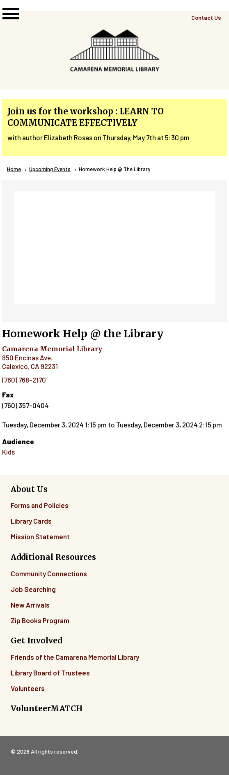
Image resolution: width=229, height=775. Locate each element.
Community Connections (49, 573)
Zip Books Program (40, 620)
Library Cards (31, 521)
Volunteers (28, 688)
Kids (8, 452)
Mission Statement (40, 536)
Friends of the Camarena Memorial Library (75, 657)
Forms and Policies (40, 505)
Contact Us (206, 17)
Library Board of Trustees (50, 672)
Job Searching (33, 589)
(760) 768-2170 (24, 380)
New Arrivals (30, 605)
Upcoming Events (50, 169)
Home (14, 169)
